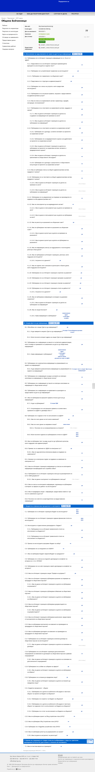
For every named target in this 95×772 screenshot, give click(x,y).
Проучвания (10, 18)
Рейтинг (4, 25)
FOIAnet (60, 763)
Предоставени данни (9, 40)
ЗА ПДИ (19, 14)
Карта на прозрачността (9, 34)
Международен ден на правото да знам (70, 757)
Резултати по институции (10, 31)
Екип (8, 766)
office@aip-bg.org (15, 761)
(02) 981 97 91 (24, 758)
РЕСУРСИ (75, 14)
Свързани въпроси (8, 49)
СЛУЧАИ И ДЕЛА (60, 14)
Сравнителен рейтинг (9, 46)
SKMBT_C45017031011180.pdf (50, 45)
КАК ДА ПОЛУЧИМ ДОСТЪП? (38, 14)
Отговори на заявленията (10, 37)
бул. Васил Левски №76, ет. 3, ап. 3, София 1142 (24, 756)
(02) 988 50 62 (14, 758)
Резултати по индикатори (10, 28)
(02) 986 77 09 (33, 758)
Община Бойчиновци (14, 20)
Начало (3, 18)
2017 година (19, 18)
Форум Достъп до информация (67, 761)
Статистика (5, 43)
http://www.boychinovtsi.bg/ (46, 26)
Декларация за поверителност (21, 766)
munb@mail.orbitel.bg (44, 29)
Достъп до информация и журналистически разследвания (76, 759)
